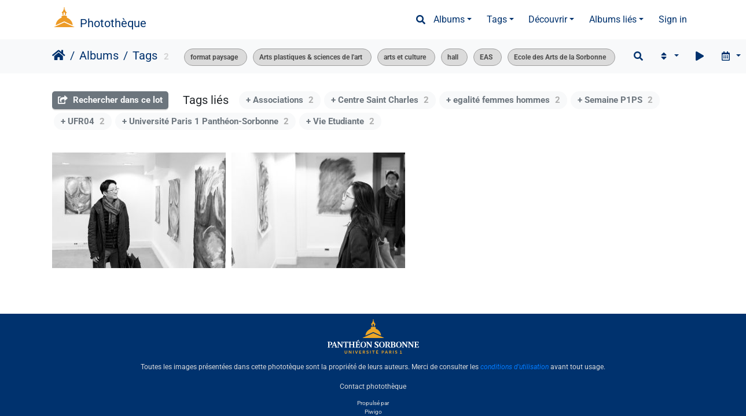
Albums (449, 19)
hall (452, 57)
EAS (486, 57)
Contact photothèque (373, 386)
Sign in (673, 19)
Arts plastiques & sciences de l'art (310, 57)
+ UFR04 (83, 121)
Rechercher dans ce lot (110, 100)
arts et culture (405, 57)
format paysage (214, 57)
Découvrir (547, 19)
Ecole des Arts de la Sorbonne (560, 57)
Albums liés (613, 19)
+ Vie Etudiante (340, 121)
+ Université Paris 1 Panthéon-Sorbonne (205, 121)
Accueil (58, 55)
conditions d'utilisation (514, 367)
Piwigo (373, 411)
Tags (497, 19)
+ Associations (280, 100)
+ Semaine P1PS (615, 100)
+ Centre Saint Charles (380, 100)
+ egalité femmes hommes (503, 100)
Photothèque (113, 23)
